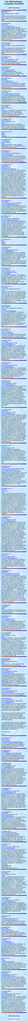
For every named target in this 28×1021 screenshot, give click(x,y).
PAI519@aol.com (9, 767)
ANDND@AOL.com (10, 620)
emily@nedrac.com (10, 413)
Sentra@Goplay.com (10, 71)
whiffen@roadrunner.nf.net (12, 470)
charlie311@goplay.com (11, 82)
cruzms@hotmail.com (10, 521)
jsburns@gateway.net (10, 168)
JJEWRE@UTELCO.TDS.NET (13, 754)
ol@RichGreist (9, 154)
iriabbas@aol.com (9, 251)
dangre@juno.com (10, 848)
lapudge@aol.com (9, 961)
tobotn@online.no (9, 672)
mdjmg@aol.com (9, 702)
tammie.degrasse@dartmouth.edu (14, 742)
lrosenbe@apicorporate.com (12, 449)
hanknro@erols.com (10, 384)
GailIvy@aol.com (9, 942)
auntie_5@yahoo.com (11, 272)
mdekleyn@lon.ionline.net (12, 835)
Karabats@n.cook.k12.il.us (12, 220)
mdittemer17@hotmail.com (12, 574)
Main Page (16, 7)
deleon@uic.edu (9, 333)
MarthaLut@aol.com (10, 792)
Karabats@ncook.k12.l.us (12, 204)
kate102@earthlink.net (11, 558)
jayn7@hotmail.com (10, 901)
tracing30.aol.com (9, 366)
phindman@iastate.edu (11, 919)
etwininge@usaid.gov (10, 310)
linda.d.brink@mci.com (11, 60)
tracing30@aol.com (10, 344)
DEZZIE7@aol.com (10, 975)
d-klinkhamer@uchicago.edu (12, 27)
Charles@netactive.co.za (11, 931)
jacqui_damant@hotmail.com (12, 95)
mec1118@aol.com (10, 995)
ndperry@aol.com (9, 815)
